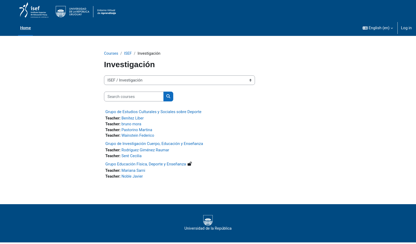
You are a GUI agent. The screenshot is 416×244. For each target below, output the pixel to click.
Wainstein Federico (139, 136)
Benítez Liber (133, 118)
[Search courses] (134, 97)
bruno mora (132, 124)
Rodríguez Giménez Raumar (146, 151)
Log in (406, 27)
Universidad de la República (208, 224)
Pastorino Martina (138, 130)
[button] (378, 28)
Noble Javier (133, 177)
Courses (111, 53)
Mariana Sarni (134, 172)
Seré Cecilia (132, 157)
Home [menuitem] (25, 27)
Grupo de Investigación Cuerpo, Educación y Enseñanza (154, 144)
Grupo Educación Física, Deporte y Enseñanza (145, 165)
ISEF (128, 53)
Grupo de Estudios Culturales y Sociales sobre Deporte (153, 112)
